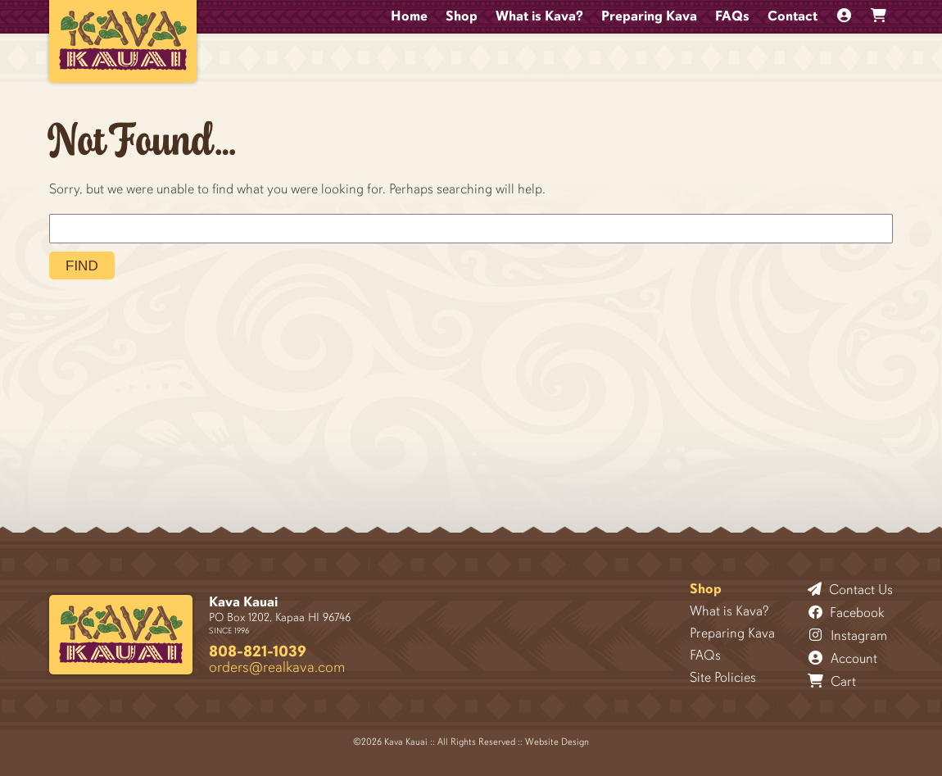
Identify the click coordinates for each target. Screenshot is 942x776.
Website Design (557, 741)
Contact (792, 16)
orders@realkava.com (277, 666)
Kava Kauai (243, 601)
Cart (832, 681)
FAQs (732, 16)
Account (842, 658)
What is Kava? (539, 16)
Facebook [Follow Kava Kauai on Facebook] (846, 612)
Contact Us (850, 589)
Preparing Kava (649, 16)
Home (409, 16)
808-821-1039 (257, 651)
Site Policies (723, 677)
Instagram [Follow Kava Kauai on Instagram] (848, 635)
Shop (462, 16)
